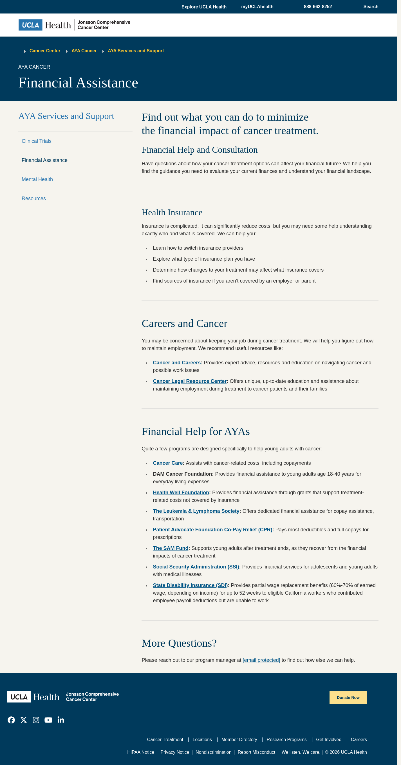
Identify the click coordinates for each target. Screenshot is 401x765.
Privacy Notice (174, 752)
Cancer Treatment (165, 739)
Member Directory (239, 739)
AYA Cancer (84, 50)
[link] (11, 720)
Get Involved (329, 739)
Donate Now (348, 697)
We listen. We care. (301, 752)
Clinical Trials (36, 141)
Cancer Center (45, 50)
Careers (359, 739)
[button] (205, 7)
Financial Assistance (45, 160)
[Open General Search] (369, 7)
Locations (202, 739)
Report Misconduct (256, 752)
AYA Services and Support (136, 50)
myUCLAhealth (257, 6)
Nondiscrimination (213, 752)
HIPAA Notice (140, 752)
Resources (34, 198)
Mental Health (37, 179)
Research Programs (287, 739)
